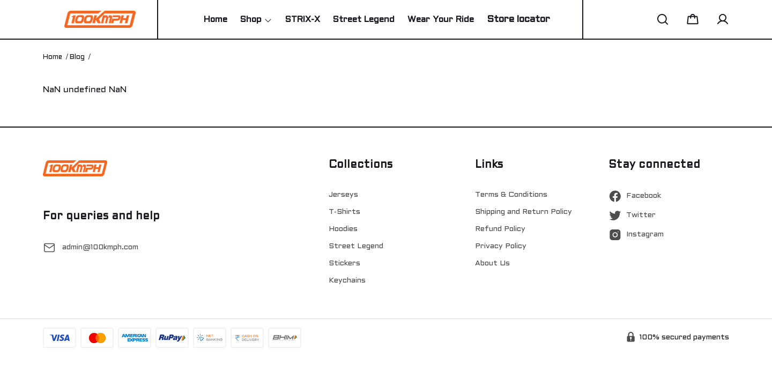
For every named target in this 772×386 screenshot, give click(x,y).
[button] (662, 19)
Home (52, 57)
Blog (77, 57)
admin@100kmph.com (100, 247)
